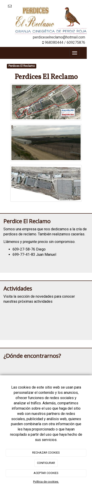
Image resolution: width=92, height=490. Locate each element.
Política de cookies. (46, 481)
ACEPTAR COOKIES (46, 473)
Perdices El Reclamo (21, 66)
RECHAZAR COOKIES (46, 452)
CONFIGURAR (46, 463)
